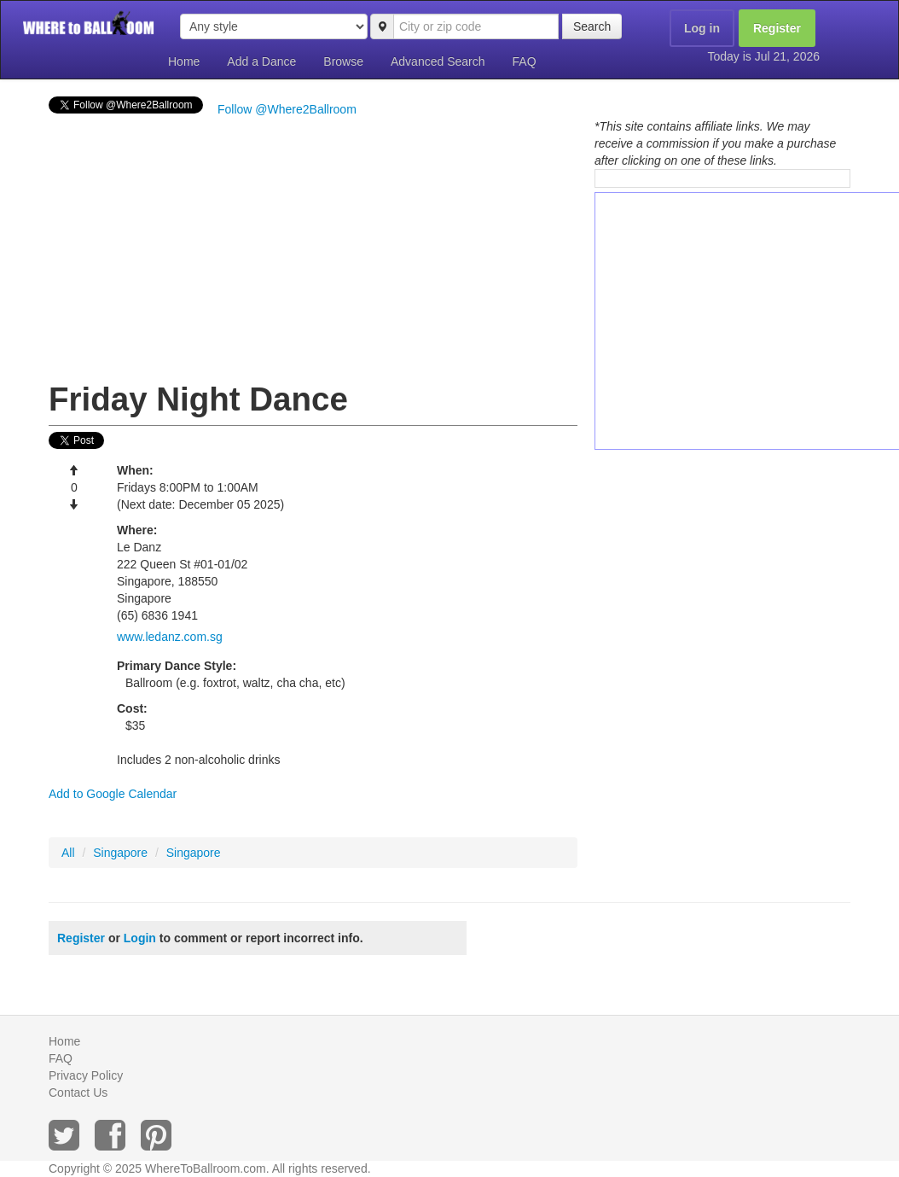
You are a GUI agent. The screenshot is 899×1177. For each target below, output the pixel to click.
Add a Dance (261, 61)
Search (592, 26)
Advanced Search (438, 61)
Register (777, 28)
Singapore (120, 852)
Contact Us (78, 1092)
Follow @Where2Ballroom (287, 109)
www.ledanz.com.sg (170, 637)
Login (140, 938)
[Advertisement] (313, 245)
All (68, 852)
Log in (702, 28)
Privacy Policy (86, 1075)
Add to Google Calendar (113, 794)
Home (184, 61)
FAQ (524, 61)
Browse (343, 61)
